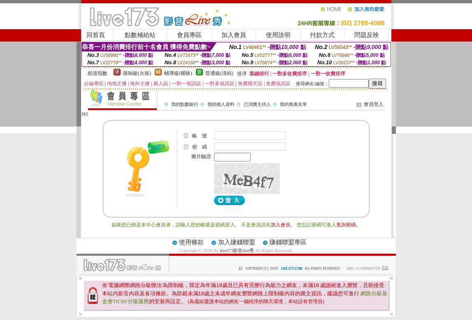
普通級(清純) (219, 73)
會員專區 (189, 35)
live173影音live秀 (237, 250)
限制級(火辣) (137, 73)
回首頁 (95, 35)
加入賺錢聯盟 (236, 242)
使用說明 (278, 35)
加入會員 (233, 35)
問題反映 (366, 35)
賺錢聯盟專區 (288, 242)
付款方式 (322, 35)
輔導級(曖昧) (178, 73)
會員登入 (374, 104)
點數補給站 (140, 35)
